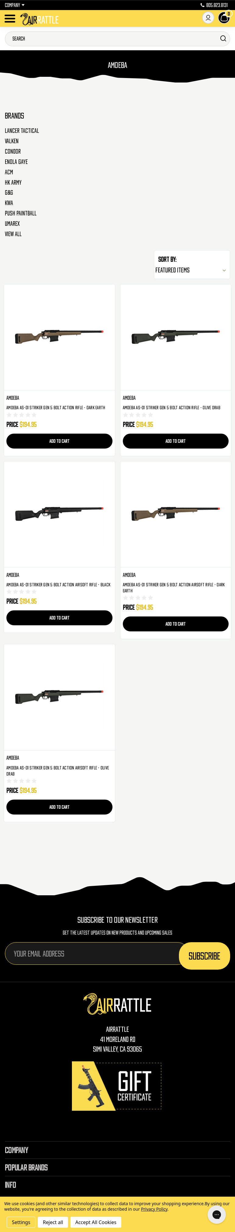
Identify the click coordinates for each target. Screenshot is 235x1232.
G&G (9, 192)
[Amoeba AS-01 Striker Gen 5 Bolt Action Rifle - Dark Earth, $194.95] (59, 337)
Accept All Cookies (95, 1222)
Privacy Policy (154, 1209)
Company (15, 5)
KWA (9, 203)
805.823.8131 (214, 5)
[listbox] (192, 270)
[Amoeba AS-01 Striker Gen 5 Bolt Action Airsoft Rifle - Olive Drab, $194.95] (59, 697)
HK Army (13, 182)
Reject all (53, 1222)
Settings (21, 1222)
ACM (9, 172)
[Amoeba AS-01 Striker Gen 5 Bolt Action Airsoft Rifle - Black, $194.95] (59, 514)
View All (13, 234)
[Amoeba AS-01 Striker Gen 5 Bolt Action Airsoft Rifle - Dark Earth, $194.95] (175, 514)
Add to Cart (59, 441)
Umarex (12, 223)
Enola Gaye (16, 162)
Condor (13, 151)
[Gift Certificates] (117, 1085)
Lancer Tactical (22, 130)
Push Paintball (21, 213)
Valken (12, 141)
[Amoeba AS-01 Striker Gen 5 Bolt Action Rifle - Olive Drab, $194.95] (175, 337)
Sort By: (167, 259)
